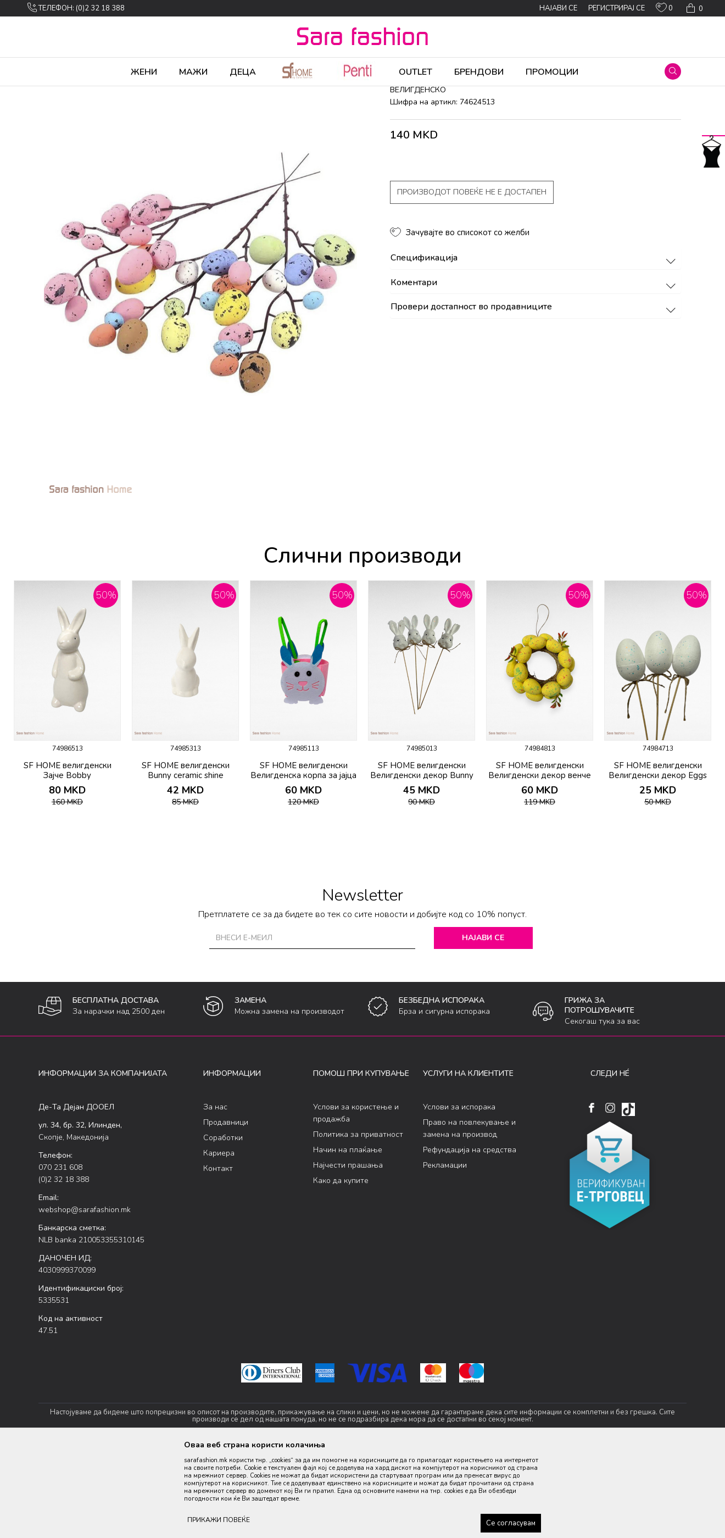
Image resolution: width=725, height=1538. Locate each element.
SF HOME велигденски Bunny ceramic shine (186, 857)
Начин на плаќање (347, 1236)
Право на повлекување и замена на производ (469, 1214)
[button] (673, 71)
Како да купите (341, 1267)
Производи (104, 93)
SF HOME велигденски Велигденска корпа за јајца (303, 857)
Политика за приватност (358, 1220)
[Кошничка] (693, 8)
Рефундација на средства (469, 1236)
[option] (67, 784)
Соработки (223, 1224)
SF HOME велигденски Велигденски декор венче (539, 857)
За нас (215, 1193)
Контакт (218, 1255)
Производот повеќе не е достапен (471, 278)
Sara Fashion (58, 93)
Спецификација (535, 344)
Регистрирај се (616, 8)
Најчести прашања (348, 1251)
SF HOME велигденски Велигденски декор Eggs (658, 857)
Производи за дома (162, 93)
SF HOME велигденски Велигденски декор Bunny (421, 857)
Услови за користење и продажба (356, 1199)
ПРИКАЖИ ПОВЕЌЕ (218, 1519)
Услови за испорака (459, 1193)
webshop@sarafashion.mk (84, 1296)
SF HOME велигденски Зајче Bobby (67, 857)
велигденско (306, 93)
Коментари (535, 369)
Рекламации (445, 1251)
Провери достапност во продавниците (535, 393)
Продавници (225, 1208)
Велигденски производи (240, 93)
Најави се (483, 1024)
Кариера (219, 1239)
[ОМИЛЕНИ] (664, 10)
